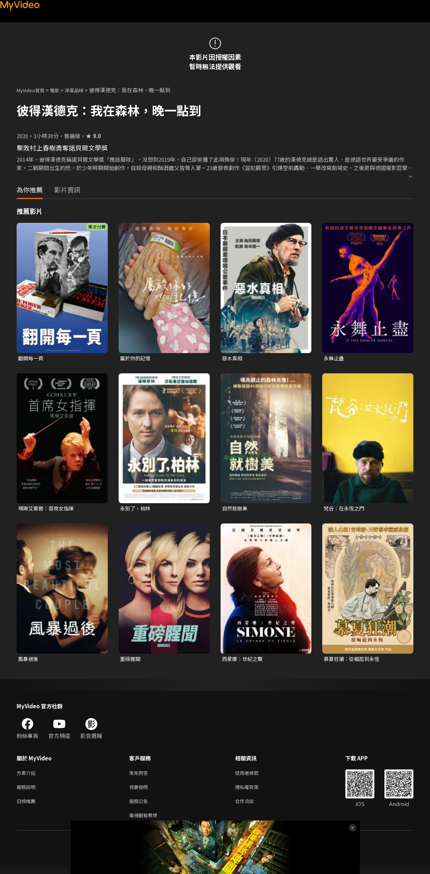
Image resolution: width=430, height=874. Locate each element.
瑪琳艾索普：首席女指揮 (48, 509)
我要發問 (140, 790)
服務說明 (27, 790)
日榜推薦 (27, 806)
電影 (60, 90)
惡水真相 (233, 358)
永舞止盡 (334, 358)
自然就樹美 (235, 509)
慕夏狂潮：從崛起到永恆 (353, 660)
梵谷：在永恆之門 (345, 509)
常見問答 (140, 775)
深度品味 (82, 90)
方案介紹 (27, 775)
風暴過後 (29, 660)
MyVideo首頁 (33, 90)
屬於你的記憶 (136, 358)
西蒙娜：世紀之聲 (243, 660)
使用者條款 (253, 775)
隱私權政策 (253, 790)
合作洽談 (250, 806)
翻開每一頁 (31, 358)
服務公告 (140, 806)
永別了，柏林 (136, 509)
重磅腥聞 (131, 660)
